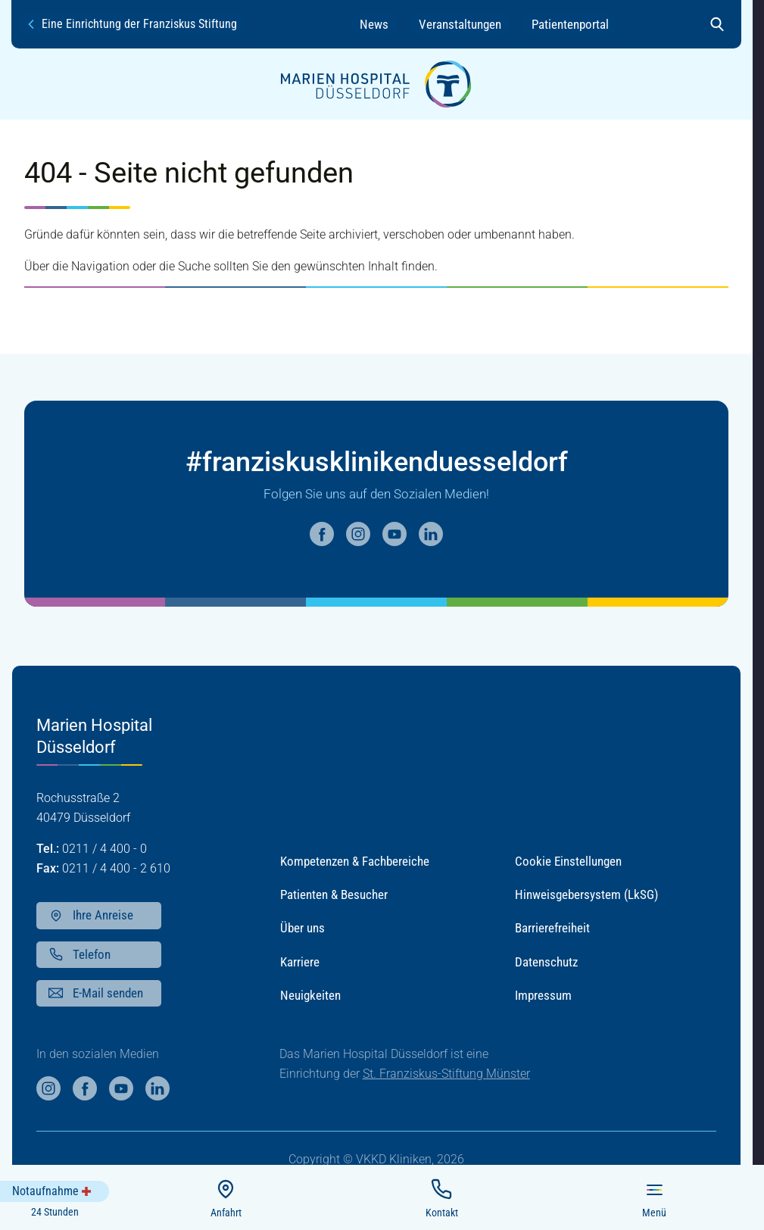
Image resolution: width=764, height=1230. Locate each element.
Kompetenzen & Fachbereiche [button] (354, 861)
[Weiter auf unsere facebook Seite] (322, 534)
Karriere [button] (300, 961)
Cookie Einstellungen (568, 861)
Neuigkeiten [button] (310, 995)
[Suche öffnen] (717, 24)
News (374, 24)
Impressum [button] (543, 995)
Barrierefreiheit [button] (552, 927)
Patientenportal (570, 24)
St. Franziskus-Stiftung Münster (446, 1073)
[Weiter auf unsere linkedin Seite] (431, 534)
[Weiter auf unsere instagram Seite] (358, 534)
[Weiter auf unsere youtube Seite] (394, 534)
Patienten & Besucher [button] (334, 894)
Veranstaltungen (460, 24)
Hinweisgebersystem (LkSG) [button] (586, 894)
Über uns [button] (302, 927)
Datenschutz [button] (546, 961)
